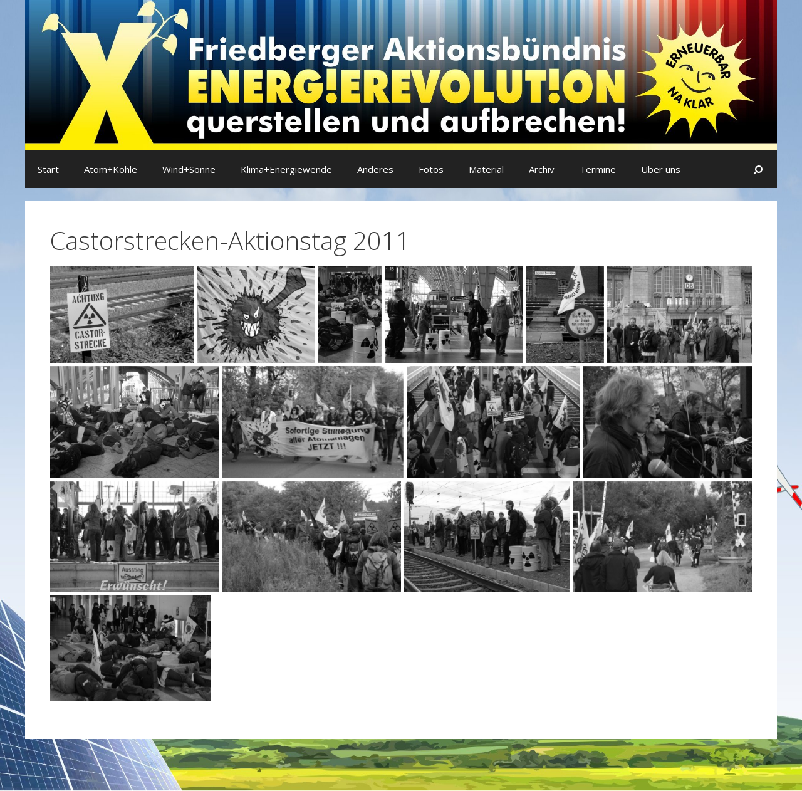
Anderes (375, 169)
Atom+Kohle (110, 169)
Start (48, 169)
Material (486, 169)
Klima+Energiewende (286, 169)
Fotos (431, 169)
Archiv (542, 169)
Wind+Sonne (189, 169)
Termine (598, 169)
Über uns (660, 169)
